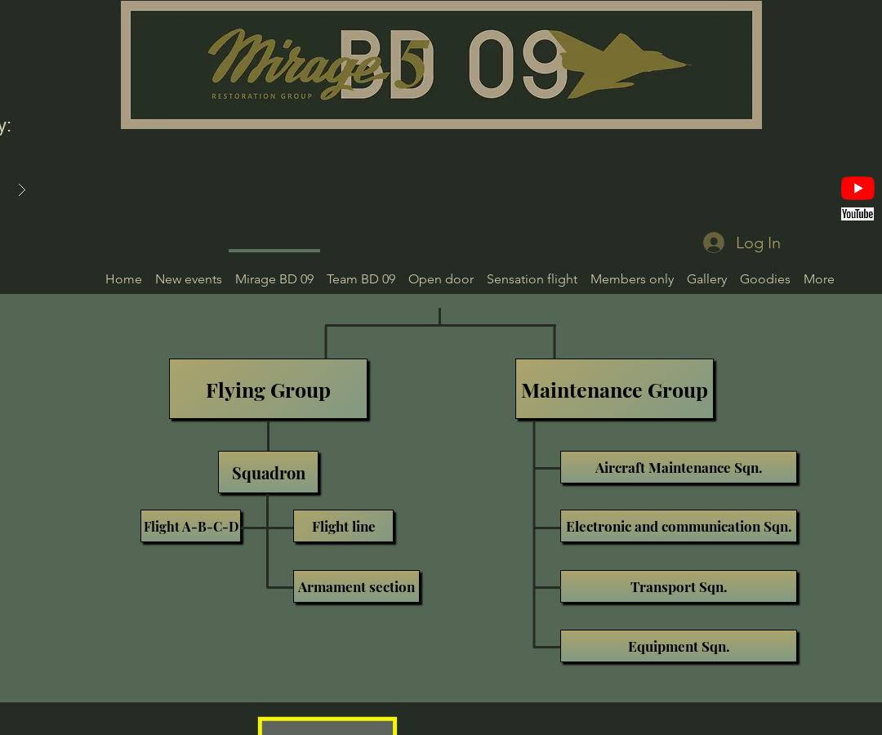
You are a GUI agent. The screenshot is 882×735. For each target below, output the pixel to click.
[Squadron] (268, 472)
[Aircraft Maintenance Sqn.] (678, 467)
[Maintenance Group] (614, 389)
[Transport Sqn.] (678, 586)
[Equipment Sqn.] (678, 646)
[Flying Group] (268, 389)
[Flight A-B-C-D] (190, 526)
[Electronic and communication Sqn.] (678, 526)
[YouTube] (858, 188)
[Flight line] (343, 526)
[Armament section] (356, 586)
